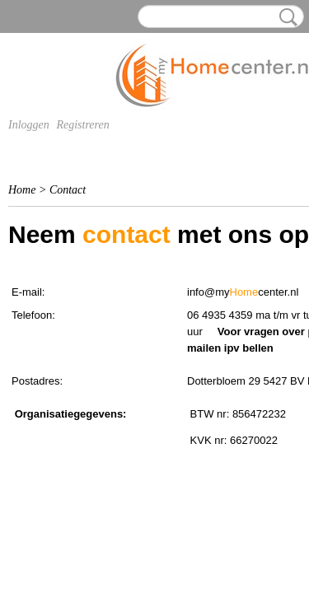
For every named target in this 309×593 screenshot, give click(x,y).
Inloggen (28, 125)
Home (21, 190)
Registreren (82, 125)
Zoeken (285, 17)
